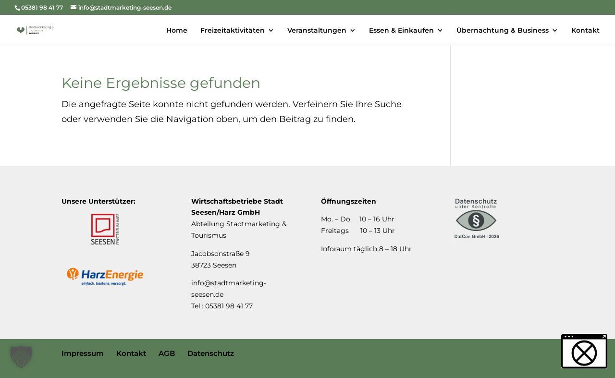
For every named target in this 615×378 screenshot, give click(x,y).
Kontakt (131, 353)
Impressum (83, 353)
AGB (167, 353)
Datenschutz (210, 353)
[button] (21, 357)
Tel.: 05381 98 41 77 (222, 306)
